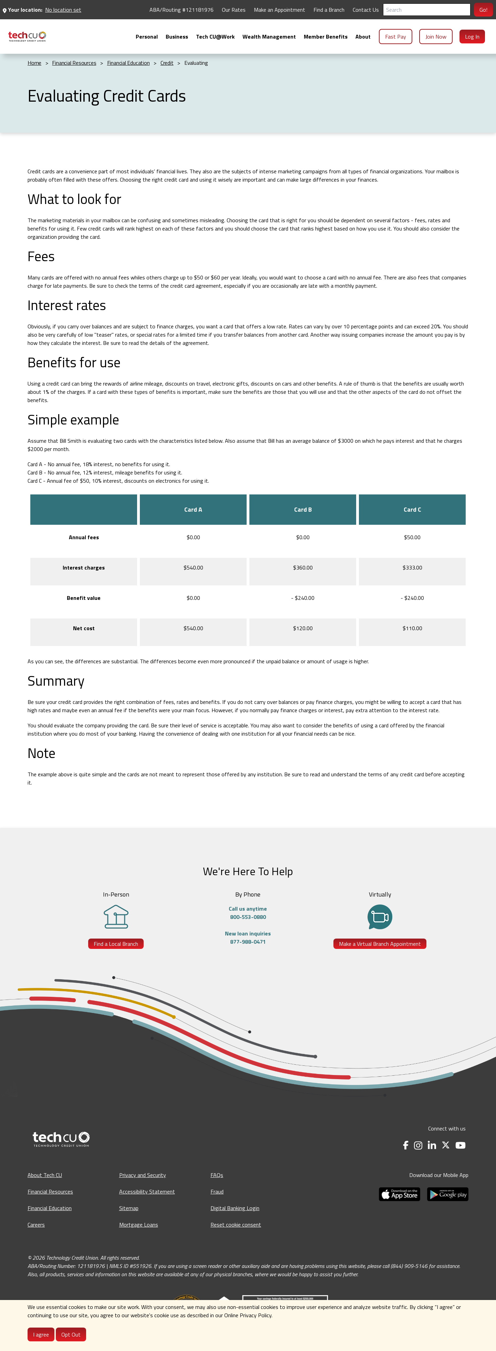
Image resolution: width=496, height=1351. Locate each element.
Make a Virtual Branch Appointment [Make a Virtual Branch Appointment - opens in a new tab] (380, 944)
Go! (483, 10)
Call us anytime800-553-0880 (248, 912)
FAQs (216, 1175)
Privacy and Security (142, 1175)
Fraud (217, 1191)
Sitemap (128, 1208)
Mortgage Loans (138, 1224)
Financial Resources (50, 1191)
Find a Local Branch (116, 944)
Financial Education (50, 1208)
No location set (63, 10)
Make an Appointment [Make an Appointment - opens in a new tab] (279, 10)
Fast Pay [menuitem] (395, 36)
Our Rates (234, 10)
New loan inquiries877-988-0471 (248, 937)
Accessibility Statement (147, 1191)
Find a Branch (328, 10)
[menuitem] (27, 36)
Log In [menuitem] (472, 36)
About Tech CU (45, 1175)
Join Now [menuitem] (435, 36)
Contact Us (366, 10)
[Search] (427, 9)
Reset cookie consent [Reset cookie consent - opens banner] (235, 1224)
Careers (36, 1224)
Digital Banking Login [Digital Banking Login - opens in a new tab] (234, 1208)
